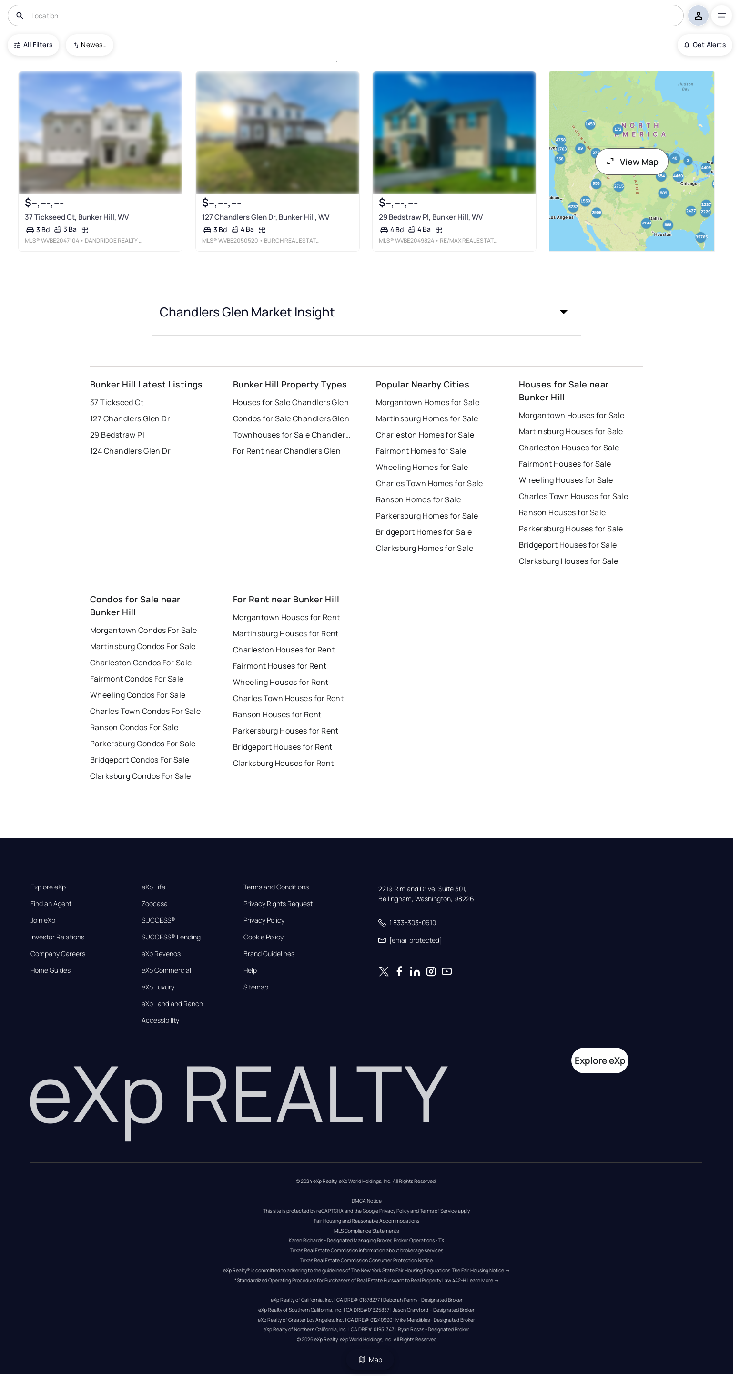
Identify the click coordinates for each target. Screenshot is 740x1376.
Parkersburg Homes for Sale (427, 515)
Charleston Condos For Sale (141, 662)
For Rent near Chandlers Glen (287, 451)
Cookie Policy (263, 937)
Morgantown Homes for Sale (427, 402)
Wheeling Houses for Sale (566, 480)
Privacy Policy (263, 920)
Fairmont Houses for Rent (280, 666)
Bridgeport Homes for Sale (424, 532)
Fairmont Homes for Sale (421, 451)
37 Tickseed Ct (116, 402)
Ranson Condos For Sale (134, 727)
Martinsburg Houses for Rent (286, 633)
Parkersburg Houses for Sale (571, 528)
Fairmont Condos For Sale (137, 678)
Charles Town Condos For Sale (145, 711)
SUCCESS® (158, 920)
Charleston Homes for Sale (425, 434)
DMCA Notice (367, 1200)
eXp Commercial (166, 970)
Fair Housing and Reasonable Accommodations (366, 1220)
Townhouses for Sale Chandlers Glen (292, 434)
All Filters (33, 44)
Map (370, 1359)
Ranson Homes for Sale (418, 499)
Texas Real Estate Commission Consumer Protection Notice (366, 1260)
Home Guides (50, 970)
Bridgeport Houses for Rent (282, 747)
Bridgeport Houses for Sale (568, 545)
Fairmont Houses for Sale (565, 464)
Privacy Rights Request (278, 903)
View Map (632, 161)
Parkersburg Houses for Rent (286, 730)
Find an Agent (50, 903)
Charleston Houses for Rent (284, 649)
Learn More (480, 1280)
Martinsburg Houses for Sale (571, 431)
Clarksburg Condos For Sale (140, 776)
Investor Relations (57, 937)
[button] (366, 311)
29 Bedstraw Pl (117, 434)
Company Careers (57, 953)
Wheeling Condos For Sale (138, 695)
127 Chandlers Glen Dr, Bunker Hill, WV (265, 217)
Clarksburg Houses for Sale (568, 561)
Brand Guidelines (268, 953)
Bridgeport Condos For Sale (139, 759)
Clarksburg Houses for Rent (283, 763)
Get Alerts (705, 44)
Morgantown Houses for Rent (286, 617)
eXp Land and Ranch (172, 1003)
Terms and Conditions (276, 887)
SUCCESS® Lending (171, 937)
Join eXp (42, 920)
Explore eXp (48, 887)
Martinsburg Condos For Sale (143, 646)
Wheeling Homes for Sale (422, 467)
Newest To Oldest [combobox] (94, 44)
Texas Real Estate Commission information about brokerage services (366, 1250)
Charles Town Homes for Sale (429, 483)
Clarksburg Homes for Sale (424, 548)
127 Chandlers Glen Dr (130, 418)
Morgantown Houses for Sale (571, 415)
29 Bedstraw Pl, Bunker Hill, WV (431, 217)
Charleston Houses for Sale (569, 447)
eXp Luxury (158, 987)
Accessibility (160, 1020)
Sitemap (255, 987)
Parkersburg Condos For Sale (143, 743)
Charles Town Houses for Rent (288, 698)
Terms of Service (438, 1210)
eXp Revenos (161, 953)
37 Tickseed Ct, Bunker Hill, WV (77, 217)
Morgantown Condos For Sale (143, 630)
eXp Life (153, 887)
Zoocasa (155, 903)
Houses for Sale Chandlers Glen (291, 402)
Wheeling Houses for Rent (281, 682)
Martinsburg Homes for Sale (427, 418)
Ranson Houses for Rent (277, 714)
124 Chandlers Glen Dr (130, 451)
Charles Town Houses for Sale (573, 496)
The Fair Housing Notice (478, 1270)
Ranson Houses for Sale (562, 512)
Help (250, 970)
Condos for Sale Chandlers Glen (291, 418)
